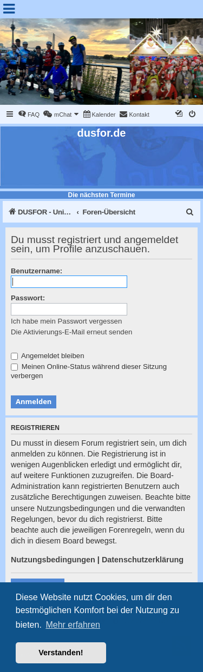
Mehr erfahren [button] (72, 624)
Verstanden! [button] (60, 652)
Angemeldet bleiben (47, 356)
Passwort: (28, 298)
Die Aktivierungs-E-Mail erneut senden (71, 332)
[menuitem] (29, 114)
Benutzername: (36, 271)
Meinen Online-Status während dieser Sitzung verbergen (89, 371)
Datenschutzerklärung (143, 559)
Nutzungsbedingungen (53, 559)
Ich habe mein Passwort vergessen (66, 321)
